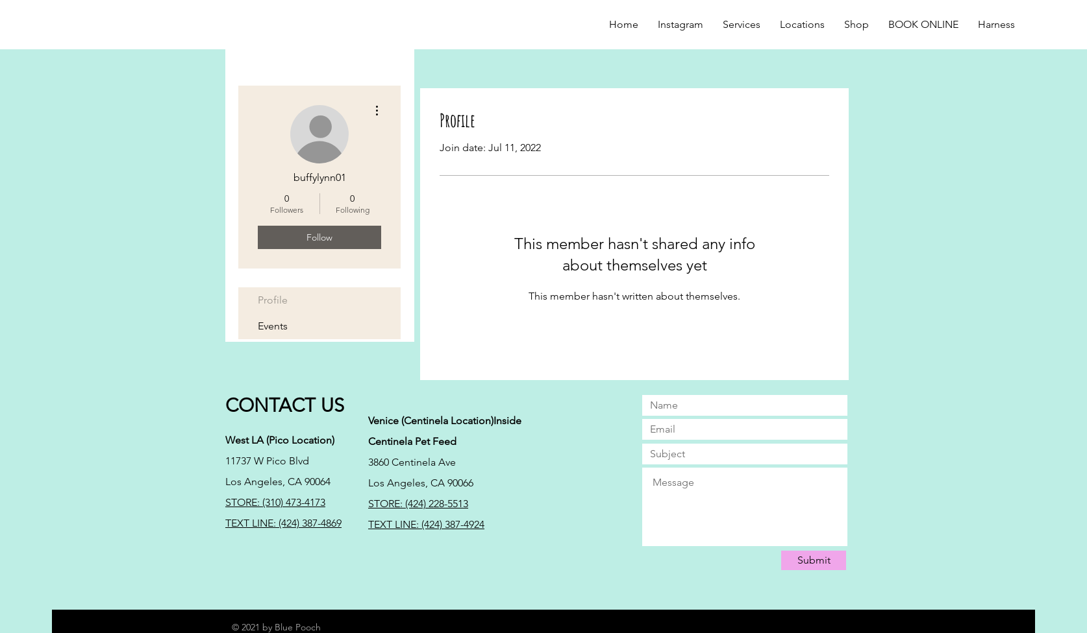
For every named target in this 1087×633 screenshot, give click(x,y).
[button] (856, 24)
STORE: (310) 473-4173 (275, 502)
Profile (273, 300)
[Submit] (813, 560)
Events (273, 326)
